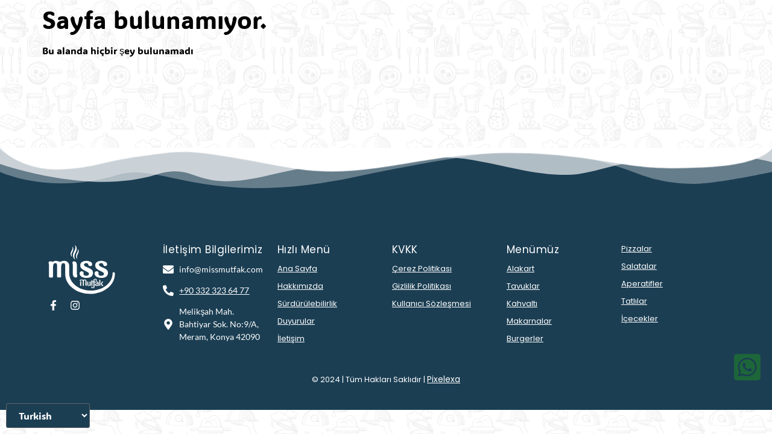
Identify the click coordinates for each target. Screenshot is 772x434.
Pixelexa (443, 379)
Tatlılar (634, 301)
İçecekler (639, 318)
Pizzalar (636, 248)
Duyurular (296, 321)
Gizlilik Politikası (421, 286)
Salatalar (639, 266)
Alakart (520, 268)
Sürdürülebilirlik (307, 303)
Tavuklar (523, 286)
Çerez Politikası (422, 268)
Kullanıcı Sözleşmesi (431, 303)
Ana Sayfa (297, 268)
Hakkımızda (300, 286)
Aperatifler (642, 283)
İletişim (291, 338)
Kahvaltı (522, 303)
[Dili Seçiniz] (48, 415)
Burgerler (525, 338)
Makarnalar (529, 321)
